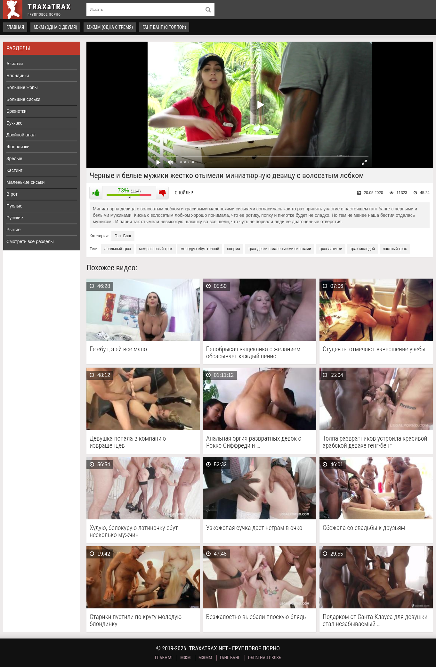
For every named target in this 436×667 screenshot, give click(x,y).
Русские (14, 217)
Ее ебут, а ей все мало (118, 349)
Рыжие (13, 229)
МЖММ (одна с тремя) (110, 27)
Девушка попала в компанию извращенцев (128, 442)
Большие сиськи (23, 99)
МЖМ (185, 657)
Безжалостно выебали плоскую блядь (256, 617)
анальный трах (117, 249)
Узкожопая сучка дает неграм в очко (254, 528)
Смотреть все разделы (30, 241)
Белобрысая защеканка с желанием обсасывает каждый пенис (253, 353)
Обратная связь (264, 657)
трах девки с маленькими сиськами (279, 249)
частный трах (395, 249)
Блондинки (17, 75)
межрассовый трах (156, 249)
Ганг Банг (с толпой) (164, 27)
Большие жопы (22, 87)
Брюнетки (16, 111)
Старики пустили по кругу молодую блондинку (136, 620)
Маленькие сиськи (25, 182)
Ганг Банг (123, 236)
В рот (12, 194)
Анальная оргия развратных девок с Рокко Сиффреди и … (253, 442)
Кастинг (14, 170)
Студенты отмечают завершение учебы (374, 349)
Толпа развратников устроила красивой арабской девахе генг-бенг (375, 442)
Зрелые (14, 158)
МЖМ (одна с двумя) (55, 27)
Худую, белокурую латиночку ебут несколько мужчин (134, 531)
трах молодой (362, 249)
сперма (233, 249)
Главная (15, 27)
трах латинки (330, 249)
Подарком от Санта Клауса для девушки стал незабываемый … (375, 620)
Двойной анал (21, 134)
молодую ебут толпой (200, 249)
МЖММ (205, 657)
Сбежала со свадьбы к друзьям (364, 528)
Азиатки (14, 63)
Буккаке (14, 123)
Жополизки (17, 146)
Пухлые (14, 205)
